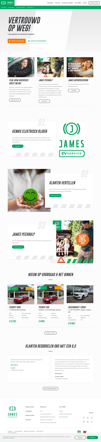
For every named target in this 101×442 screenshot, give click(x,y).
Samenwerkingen (63, 417)
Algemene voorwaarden (29, 431)
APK (41, 411)
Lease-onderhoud (20, 7)
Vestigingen (50, 3)
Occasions (3, 7)
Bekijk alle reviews (55, 195)
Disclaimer (10, 431)
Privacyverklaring (18, 431)
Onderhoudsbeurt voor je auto (47, 417)
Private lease (11, 7)
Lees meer (44, 101)
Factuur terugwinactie (45, 414)
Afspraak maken (94, 3)
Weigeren (80, 437)
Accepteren (92, 437)
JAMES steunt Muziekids (65, 414)
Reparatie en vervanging (46, 419)
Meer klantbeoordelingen (50, 388)
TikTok (91, 421)
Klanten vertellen (30, 415)
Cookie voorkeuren (12, 432)
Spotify (84, 421)
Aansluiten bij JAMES (67, 3)
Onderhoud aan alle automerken (48, 422)
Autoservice (30, 7)
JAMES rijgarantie (18, 247)
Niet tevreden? (39, 431)
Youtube (87, 421)
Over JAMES (78, 3)
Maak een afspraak (17, 41)
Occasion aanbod (50, 333)
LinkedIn (87, 417)
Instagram (91, 417)
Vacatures (57, 3)
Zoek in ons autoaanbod (38, 41)
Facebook (84, 417)
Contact (85, 3)
